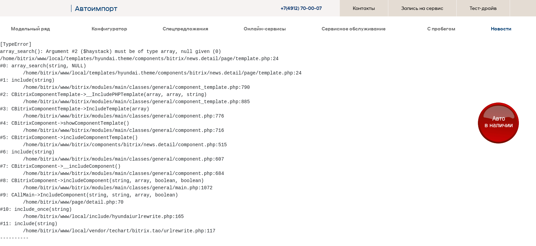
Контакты (364, 8)
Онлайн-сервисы (265, 28)
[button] (302, 8)
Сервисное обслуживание (356, 28)
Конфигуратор (109, 28)
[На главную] (39, 8)
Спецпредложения (185, 28)
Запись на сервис (422, 8)
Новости (501, 28)
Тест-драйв (483, 8)
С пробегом (441, 28)
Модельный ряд (32, 28)
